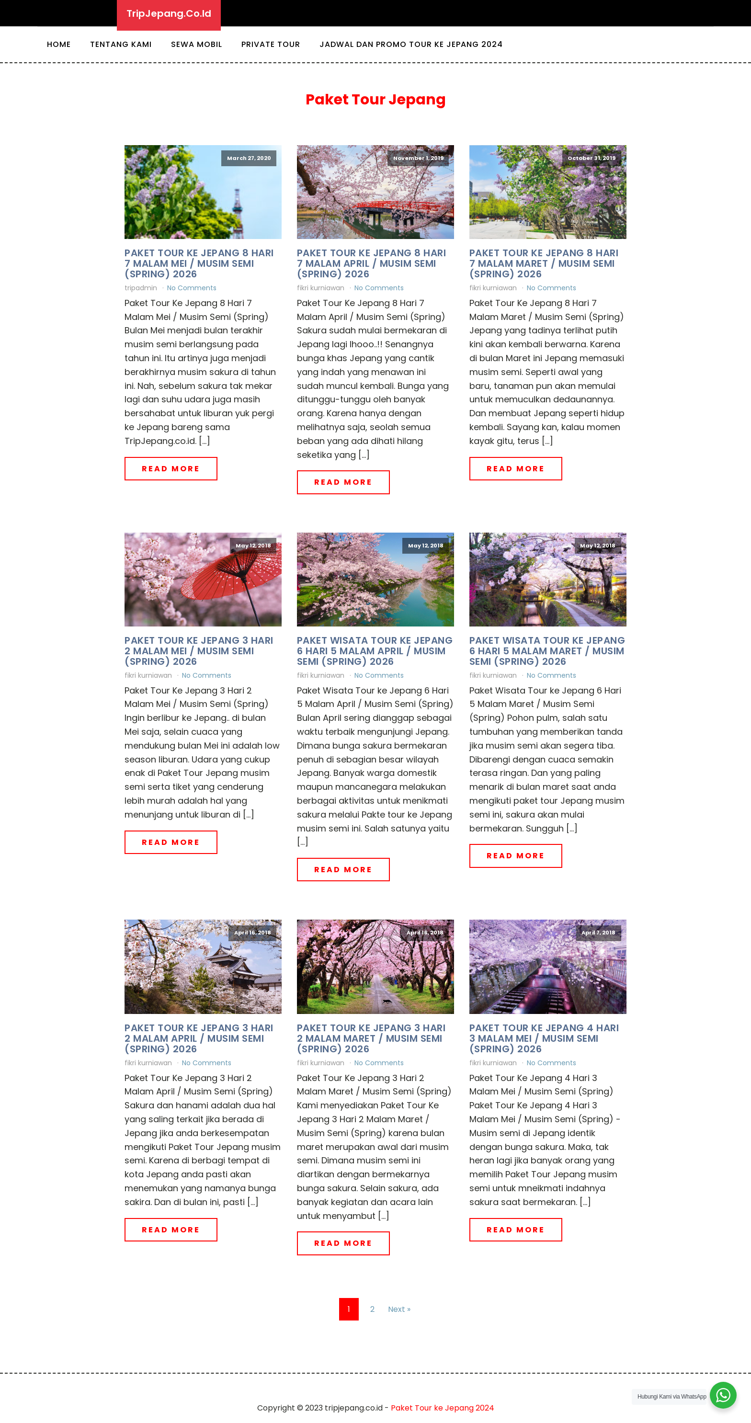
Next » (399, 1309)
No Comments (191, 288)
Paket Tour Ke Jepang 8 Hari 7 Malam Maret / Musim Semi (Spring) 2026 (544, 263)
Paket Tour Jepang (376, 100)
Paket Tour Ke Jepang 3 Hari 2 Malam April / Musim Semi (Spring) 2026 (199, 1038)
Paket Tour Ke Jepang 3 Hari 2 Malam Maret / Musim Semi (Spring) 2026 (371, 1038)
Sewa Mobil (196, 44)
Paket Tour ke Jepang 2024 (442, 1407)
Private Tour (270, 44)
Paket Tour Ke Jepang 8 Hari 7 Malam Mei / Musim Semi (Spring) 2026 (199, 263)
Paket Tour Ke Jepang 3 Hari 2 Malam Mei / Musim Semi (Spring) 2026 (199, 651)
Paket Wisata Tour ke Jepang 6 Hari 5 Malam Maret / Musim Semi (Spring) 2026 (547, 651)
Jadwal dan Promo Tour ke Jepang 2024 (411, 44)
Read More (171, 468)
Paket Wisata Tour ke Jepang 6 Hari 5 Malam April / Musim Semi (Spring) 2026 (375, 651)
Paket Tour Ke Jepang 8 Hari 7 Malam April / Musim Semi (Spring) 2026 (371, 263)
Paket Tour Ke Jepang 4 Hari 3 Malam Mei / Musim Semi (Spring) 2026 (544, 1038)
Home (59, 44)
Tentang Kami (121, 44)
